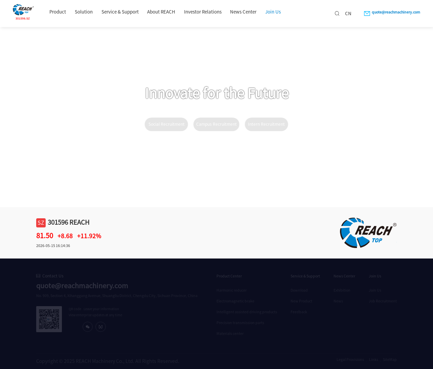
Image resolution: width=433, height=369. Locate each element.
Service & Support (120, 11)
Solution (84, 11)
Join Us (273, 11)
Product (57, 11)
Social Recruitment (167, 124)
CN (348, 13)
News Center (243, 11)
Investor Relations (203, 11)
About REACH (161, 11)
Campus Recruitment (216, 124)
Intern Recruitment (266, 124)
